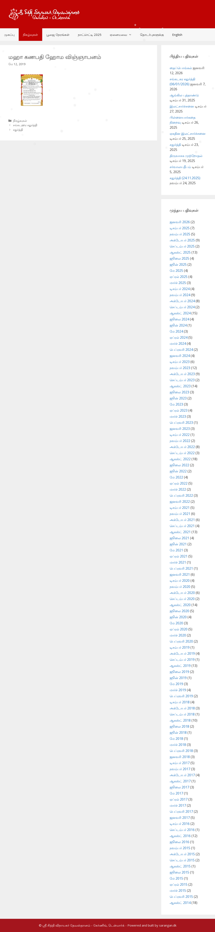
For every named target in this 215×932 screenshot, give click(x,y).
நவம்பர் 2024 (180, 295)
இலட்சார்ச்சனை (182, 106)
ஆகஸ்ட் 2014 (180, 902)
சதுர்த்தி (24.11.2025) (185, 178)
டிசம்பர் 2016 (180, 823)
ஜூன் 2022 (178, 471)
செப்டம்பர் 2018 (182, 714)
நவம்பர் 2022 (180, 440)
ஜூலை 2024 (179, 319)
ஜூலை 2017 (179, 787)
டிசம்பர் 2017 (180, 763)
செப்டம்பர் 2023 (182, 380)
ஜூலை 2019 (179, 671)
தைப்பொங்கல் (181, 68)
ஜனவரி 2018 (180, 756)
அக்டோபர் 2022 (182, 447)
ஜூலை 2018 (179, 726)
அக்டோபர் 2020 (182, 592)
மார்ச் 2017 (178, 805)
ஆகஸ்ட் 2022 (180, 459)
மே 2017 (176, 793)
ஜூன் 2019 (178, 677)
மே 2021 (176, 550)
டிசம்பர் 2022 (180, 434)
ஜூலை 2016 (179, 842)
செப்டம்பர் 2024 (182, 307)
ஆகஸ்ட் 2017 (180, 781)
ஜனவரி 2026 (180, 222)
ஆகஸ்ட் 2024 (180, 313)
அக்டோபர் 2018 (182, 708)
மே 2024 (176, 331)
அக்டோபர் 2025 (182, 240)
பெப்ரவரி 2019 (181, 696)
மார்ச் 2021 (178, 562)
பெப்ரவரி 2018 (181, 750)
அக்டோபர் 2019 (182, 653)
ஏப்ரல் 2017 (178, 799)
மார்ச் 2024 (178, 343)
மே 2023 (176, 404)
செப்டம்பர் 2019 (182, 659)
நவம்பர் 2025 (180, 234)
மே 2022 (176, 477)
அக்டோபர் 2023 (182, 374)
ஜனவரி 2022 (180, 501)
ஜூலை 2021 (179, 538)
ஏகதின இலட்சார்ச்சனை (188, 133)
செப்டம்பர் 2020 (182, 598)
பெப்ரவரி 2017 (181, 811)
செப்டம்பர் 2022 (182, 453)
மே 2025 (176, 270)
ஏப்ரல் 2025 (178, 276)
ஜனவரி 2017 (180, 817)
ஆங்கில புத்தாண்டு (184, 95)
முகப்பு (9, 34)
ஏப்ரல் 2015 (178, 884)
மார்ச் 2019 (178, 690)
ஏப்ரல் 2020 (178, 629)
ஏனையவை (123, 34)
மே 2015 (176, 878)
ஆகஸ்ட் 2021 (180, 532)
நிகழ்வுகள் (30, 34)
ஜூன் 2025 (178, 264)
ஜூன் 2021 (178, 544)
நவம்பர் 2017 (180, 769)
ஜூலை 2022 (179, 465)
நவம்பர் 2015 (180, 848)
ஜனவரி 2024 (180, 355)
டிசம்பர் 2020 (180, 580)
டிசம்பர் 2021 (180, 507)
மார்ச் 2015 (178, 890)
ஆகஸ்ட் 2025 (180, 252)
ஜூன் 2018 (178, 732)
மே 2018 (176, 738)
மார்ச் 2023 (178, 416)
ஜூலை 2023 (179, 392)
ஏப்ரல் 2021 (178, 556)
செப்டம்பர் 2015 (182, 860)
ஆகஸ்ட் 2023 (180, 386)
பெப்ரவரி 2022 (181, 495)
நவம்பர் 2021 (180, 513)
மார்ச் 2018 (178, 744)
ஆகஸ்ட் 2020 (180, 605)
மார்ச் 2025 (178, 282)
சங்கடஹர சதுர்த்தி (25, 125)
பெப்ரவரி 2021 (181, 568)
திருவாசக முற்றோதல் (186, 155)
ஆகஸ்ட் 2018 (180, 720)
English (177, 34)
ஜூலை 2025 (179, 258)
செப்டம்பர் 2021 (182, 526)
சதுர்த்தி (18, 130)
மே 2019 (176, 684)
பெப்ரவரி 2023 (181, 422)
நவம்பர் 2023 (180, 368)
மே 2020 (176, 623)
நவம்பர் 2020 (180, 586)
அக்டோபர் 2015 (182, 854)
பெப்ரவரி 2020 (181, 641)
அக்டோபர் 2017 (182, 775)
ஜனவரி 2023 (180, 428)
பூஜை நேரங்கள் (57, 34)
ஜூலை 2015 (179, 872)
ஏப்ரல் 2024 (178, 337)
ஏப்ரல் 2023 (178, 410)
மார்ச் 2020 (178, 635)
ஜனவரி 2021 (180, 574)
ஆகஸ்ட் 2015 (180, 866)
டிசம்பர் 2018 (180, 702)
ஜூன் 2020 (178, 617)
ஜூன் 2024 (178, 325)
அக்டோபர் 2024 (182, 301)
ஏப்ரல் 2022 (178, 483)
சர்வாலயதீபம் (180, 167)
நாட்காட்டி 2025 (89, 34)
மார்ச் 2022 (178, 489)
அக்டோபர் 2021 (182, 519)
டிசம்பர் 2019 (180, 647)
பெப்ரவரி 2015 (181, 896)
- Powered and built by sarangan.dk (150, 925)
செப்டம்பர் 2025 (182, 246)
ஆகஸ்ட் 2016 (180, 835)
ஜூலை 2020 (179, 611)
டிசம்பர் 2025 (180, 228)
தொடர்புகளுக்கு (152, 34)
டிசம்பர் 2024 (180, 288)
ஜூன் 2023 (178, 398)
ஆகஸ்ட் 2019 (180, 665)
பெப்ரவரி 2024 (181, 349)
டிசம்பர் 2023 (180, 361)
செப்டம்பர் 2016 (182, 829)
